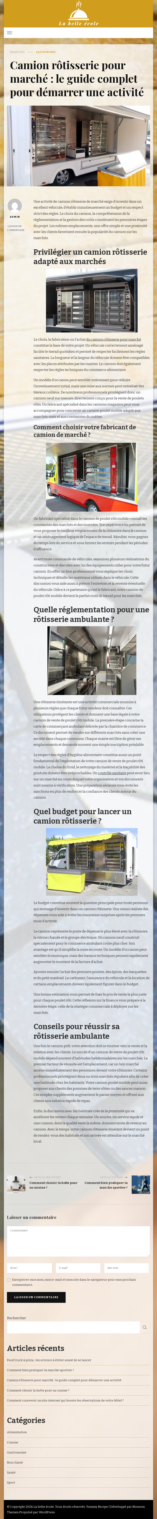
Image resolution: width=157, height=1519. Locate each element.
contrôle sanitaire (112, 773)
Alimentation (17, 1432)
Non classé (15, 1462)
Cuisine (12, 1442)
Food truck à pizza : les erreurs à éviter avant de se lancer (49, 1360)
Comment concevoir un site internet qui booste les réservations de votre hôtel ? (65, 1400)
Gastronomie (46, 52)
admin (15, 208)
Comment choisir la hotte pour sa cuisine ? (38, 1390)
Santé (11, 1472)
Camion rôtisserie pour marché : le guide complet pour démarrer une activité (64, 1380)
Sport (11, 1482)
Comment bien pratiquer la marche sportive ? (40, 1370)
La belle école (44, 1507)
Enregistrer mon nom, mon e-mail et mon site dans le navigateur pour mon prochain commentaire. (74, 1282)
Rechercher (16, 1318)
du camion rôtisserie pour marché (113, 339)
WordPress (47, 1512)
